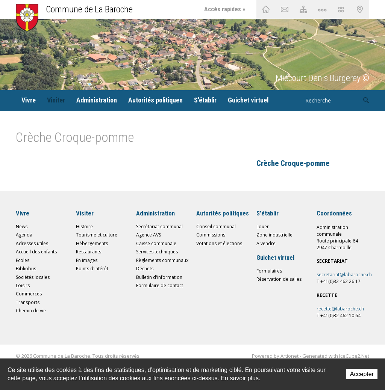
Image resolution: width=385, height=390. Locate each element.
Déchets (144, 268)
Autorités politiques (155, 100)
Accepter (362, 374)
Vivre (28, 100)
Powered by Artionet (275, 355)
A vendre (266, 243)
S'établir (205, 100)
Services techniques (157, 251)
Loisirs (23, 285)
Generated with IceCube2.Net (335, 355)
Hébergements (92, 243)
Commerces (29, 294)
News (21, 226)
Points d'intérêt (92, 268)
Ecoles (22, 260)
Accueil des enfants (36, 251)
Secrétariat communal (159, 226)
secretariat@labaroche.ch (344, 274)
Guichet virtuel (248, 100)
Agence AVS (148, 235)
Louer (262, 226)
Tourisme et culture (96, 235)
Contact (284, 9)
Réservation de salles (279, 279)
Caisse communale (156, 243)
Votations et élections (219, 243)
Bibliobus (26, 268)
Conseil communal (216, 226)
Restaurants (88, 251)
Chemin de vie (322, 9)
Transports (27, 302)
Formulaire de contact (159, 285)
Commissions (210, 235)
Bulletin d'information (159, 277)
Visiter (56, 100)
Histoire (84, 226)
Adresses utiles (32, 243)
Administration (96, 100)
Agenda (24, 235)
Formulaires (269, 271)
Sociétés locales (33, 277)
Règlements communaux (162, 260)
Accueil (265, 9)
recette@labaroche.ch (340, 309)
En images (86, 260)
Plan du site (303, 9)
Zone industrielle (274, 235)
